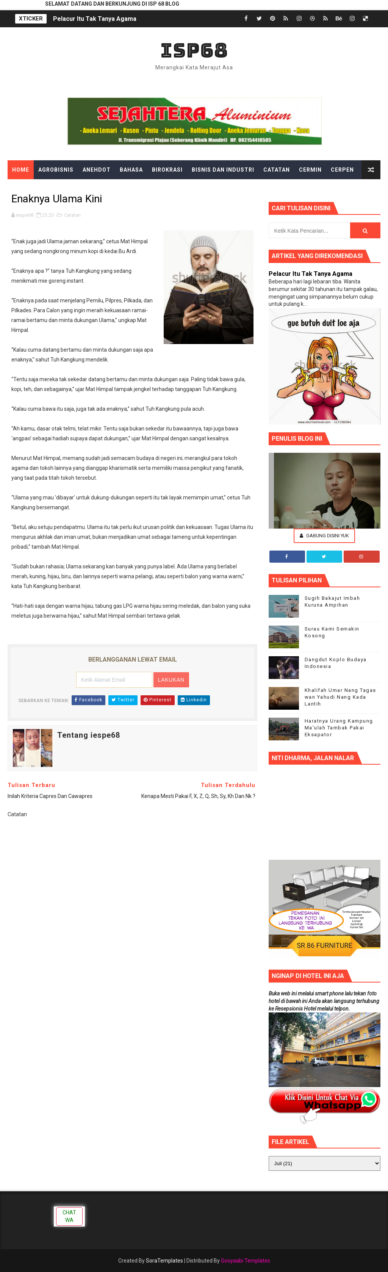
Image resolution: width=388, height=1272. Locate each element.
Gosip (198, 189)
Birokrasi (167, 170)
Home (20, 170)
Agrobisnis (56, 170)
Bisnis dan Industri (223, 170)
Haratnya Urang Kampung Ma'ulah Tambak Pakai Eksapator (339, 727)
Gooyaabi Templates (245, 1261)
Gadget (168, 189)
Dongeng (26, 189)
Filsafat (133, 189)
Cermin (310, 170)
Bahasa (131, 170)
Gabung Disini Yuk (324, 535)
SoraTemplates (164, 1261)
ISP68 (194, 50)
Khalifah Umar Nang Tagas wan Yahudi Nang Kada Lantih (340, 697)
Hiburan (229, 189)
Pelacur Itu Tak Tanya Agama (94, 18)
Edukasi (62, 189)
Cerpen (342, 170)
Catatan (276, 170)
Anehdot (97, 170)
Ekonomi (97, 189)
